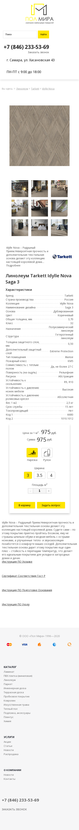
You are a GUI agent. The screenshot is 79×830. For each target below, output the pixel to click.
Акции (7, 741)
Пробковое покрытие (17, 696)
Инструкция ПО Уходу (16, 604)
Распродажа (11, 754)
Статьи (8, 746)
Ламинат (9, 671)
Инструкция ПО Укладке (17, 561)
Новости (9, 750)
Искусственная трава (16, 704)
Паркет (8, 684)
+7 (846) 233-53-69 (26, 46)
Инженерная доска (15, 688)
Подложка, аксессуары (17, 713)
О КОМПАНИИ (12, 770)
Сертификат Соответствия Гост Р (23, 576)
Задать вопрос (51, 505)
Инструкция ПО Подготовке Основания (27, 590)
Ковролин (9, 700)
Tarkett (35, 88)
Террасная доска (14, 692)
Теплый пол (10, 708)
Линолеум (22, 88)
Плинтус (8, 717)
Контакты (9, 779)
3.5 (40, 475)
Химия (7, 721)
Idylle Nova (48, 88)
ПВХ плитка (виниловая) (18, 675)
